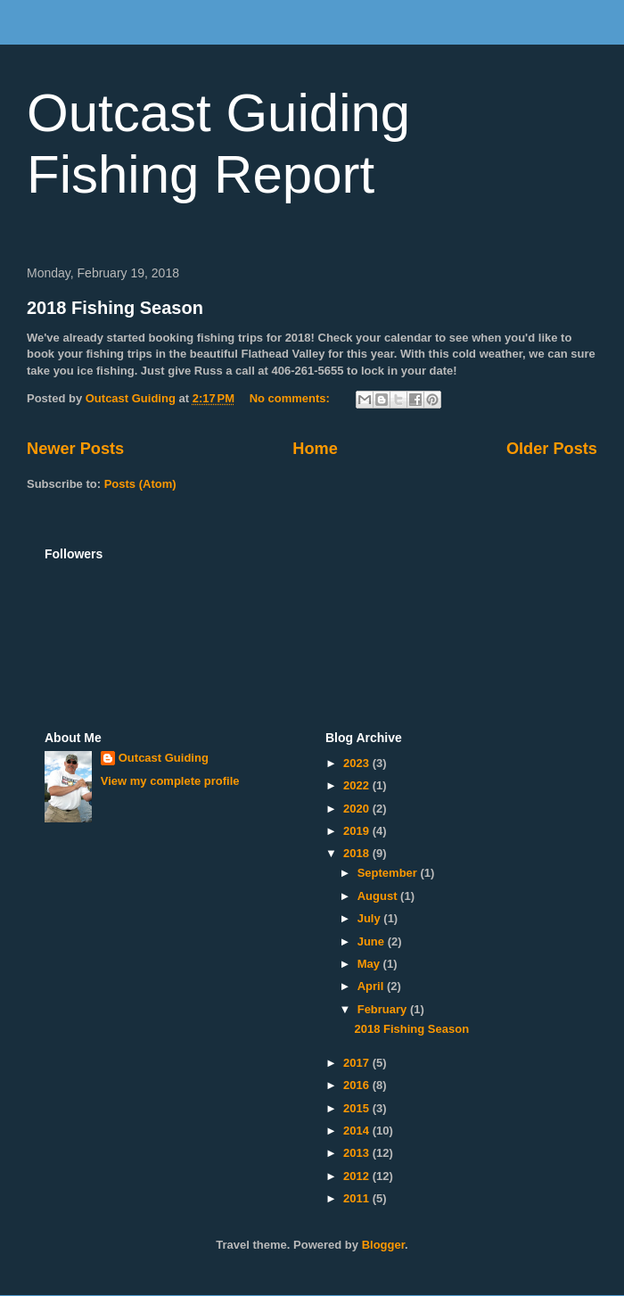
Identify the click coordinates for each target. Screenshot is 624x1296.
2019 (358, 831)
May (370, 963)
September (389, 872)
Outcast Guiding (164, 757)
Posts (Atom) (140, 484)
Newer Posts (75, 449)
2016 (358, 1085)
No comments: (291, 398)
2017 (358, 1062)
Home (315, 449)
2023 (358, 763)
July (370, 918)
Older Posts (551, 449)
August (378, 896)
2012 (358, 1176)
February (383, 1009)
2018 (358, 853)
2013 (358, 1153)
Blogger (383, 1244)
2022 (358, 785)
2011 (358, 1198)
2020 (358, 808)
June (372, 941)
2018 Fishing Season (115, 308)
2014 (358, 1130)
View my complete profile (170, 781)
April (372, 986)
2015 (358, 1108)
